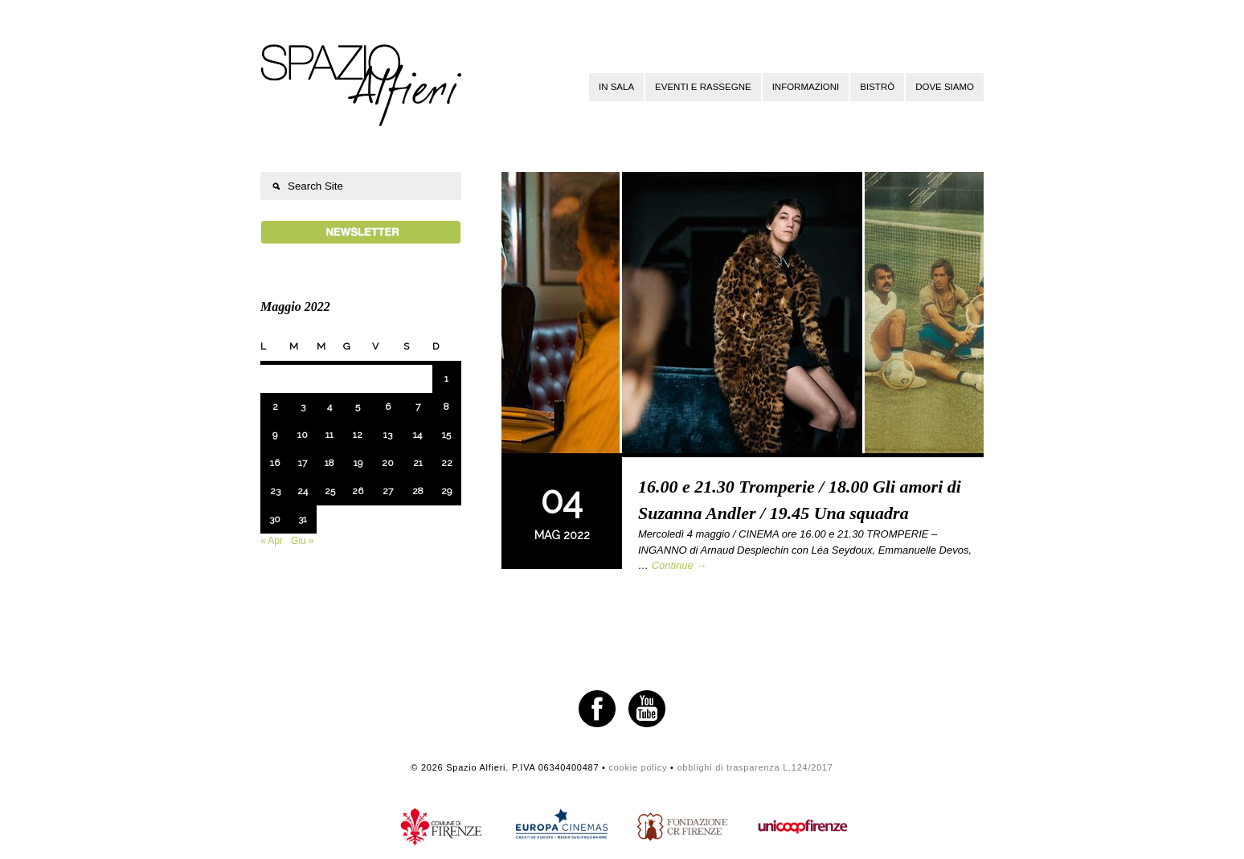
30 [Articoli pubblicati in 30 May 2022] (274, 519)
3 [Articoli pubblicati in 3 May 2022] (303, 406)
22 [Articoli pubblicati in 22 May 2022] (446, 462)
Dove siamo (944, 87)
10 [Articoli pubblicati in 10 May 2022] (302, 434)
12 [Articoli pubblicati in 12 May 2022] (357, 434)
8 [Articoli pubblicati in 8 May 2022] (446, 406)
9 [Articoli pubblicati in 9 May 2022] (274, 434)
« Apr (271, 540)
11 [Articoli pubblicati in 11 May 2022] (329, 434)
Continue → (679, 565)
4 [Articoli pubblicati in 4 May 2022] (329, 406)
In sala (616, 87)
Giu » (302, 540)
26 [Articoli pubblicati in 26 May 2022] (357, 491)
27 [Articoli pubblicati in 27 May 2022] (388, 491)
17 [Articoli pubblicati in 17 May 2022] (302, 462)
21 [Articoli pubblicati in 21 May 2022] (418, 462)
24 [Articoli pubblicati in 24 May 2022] (302, 491)
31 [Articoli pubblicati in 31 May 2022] (302, 519)
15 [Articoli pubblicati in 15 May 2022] (446, 434)
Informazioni (806, 87)
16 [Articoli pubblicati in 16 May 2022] (275, 462)
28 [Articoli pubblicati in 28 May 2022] (418, 491)
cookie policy (637, 767)
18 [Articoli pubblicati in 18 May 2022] (329, 462)
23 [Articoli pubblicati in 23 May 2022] (275, 491)
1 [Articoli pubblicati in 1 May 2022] (446, 378)
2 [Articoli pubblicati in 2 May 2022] (275, 406)
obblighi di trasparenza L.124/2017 (755, 767)
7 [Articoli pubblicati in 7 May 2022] (417, 406)
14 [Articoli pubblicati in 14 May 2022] (417, 434)
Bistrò (877, 87)
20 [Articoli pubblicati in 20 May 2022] (388, 462)
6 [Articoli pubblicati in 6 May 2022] (388, 406)
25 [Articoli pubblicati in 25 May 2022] (330, 491)
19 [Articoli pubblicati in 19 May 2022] (358, 462)
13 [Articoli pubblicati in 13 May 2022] (387, 434)
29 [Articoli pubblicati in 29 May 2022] (446, 491)
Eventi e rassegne (703, 87)
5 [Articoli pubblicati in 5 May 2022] (357, 406)
